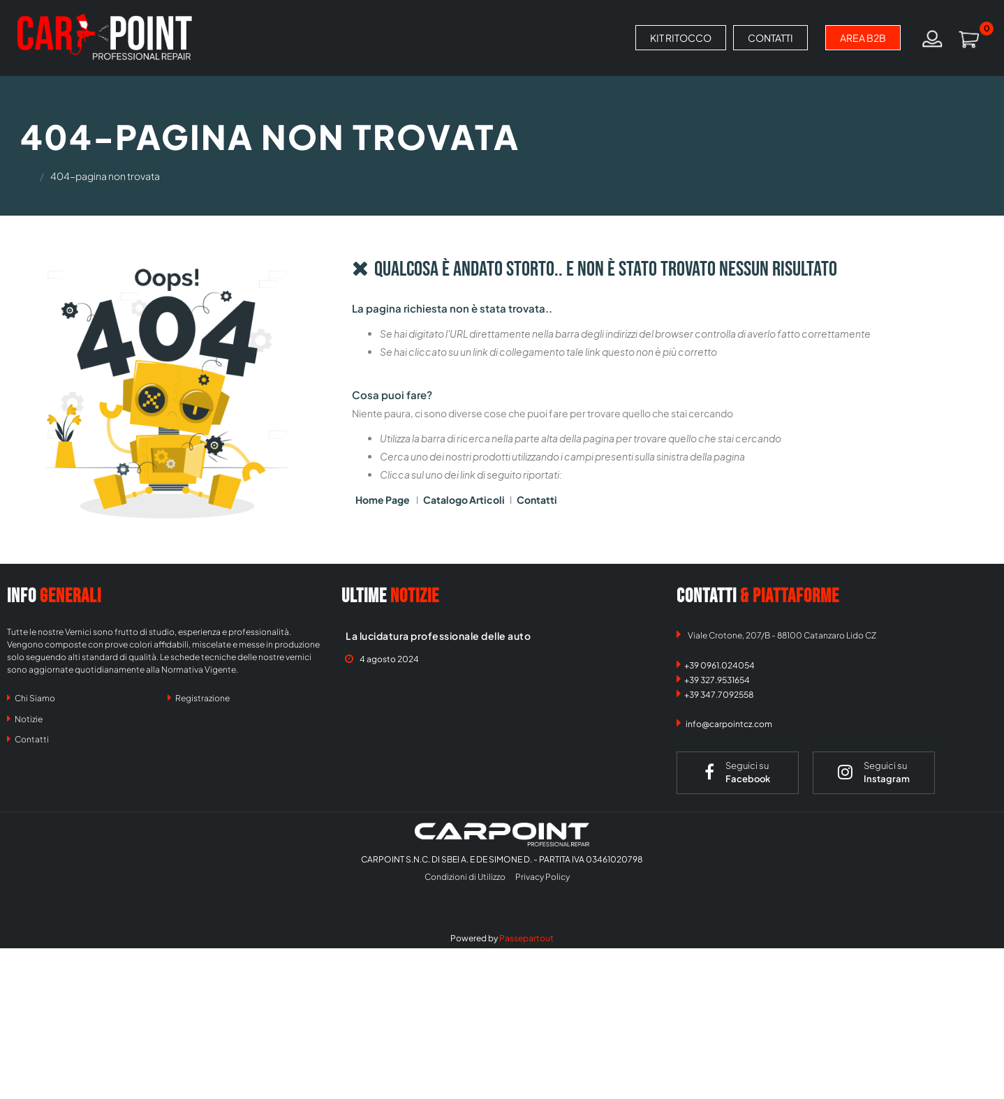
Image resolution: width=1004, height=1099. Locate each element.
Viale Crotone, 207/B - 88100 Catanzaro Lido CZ (782, 635)
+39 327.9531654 (717, 680)
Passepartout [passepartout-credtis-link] (526, 938)
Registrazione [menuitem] (199, 697)
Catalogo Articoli (464, 499)
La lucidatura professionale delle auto (438, 635)
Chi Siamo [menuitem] (31, 697)
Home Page (383, 499)
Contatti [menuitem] (28, 739)
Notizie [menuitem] (25, 718)
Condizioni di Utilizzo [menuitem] (465, 877)
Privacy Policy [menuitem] (542, 877)
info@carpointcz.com (729, 724)
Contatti (537, 499)
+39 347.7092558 (719, 694)
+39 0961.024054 (719, 665)
